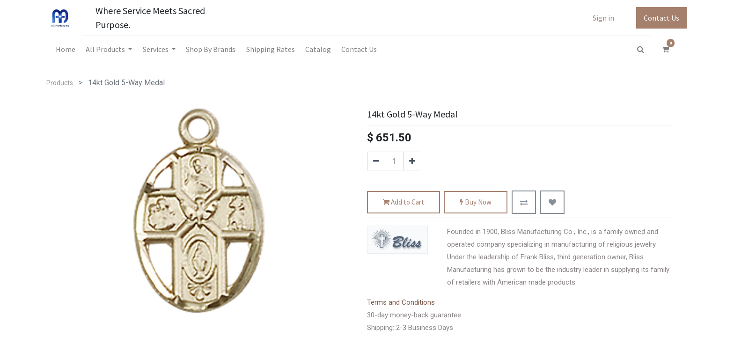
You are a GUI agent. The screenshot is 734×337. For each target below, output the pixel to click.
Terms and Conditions (401, 302)
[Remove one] (376, 161)
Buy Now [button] (476, 202)
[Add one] (412, 161)
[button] (524, 202)
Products (59, 83)
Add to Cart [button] (403, 202)
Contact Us (661, 17)
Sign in (603, 17)
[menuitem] (66, 49)
